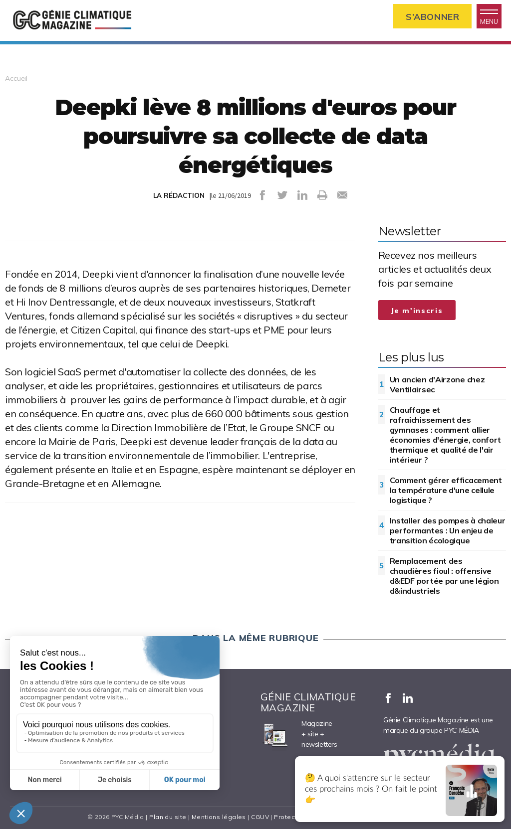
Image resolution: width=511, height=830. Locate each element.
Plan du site (167, 818)
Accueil (16, 79)
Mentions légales (219, 818)
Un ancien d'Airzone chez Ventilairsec (437, 385)
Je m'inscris (417, 311)
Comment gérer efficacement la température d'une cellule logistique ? (446, 491)
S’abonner (431, 16)
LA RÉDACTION (179, 196)
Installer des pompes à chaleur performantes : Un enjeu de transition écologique (448, 531)
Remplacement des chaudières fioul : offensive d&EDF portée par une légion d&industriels (444, 577)
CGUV (260, 818)
